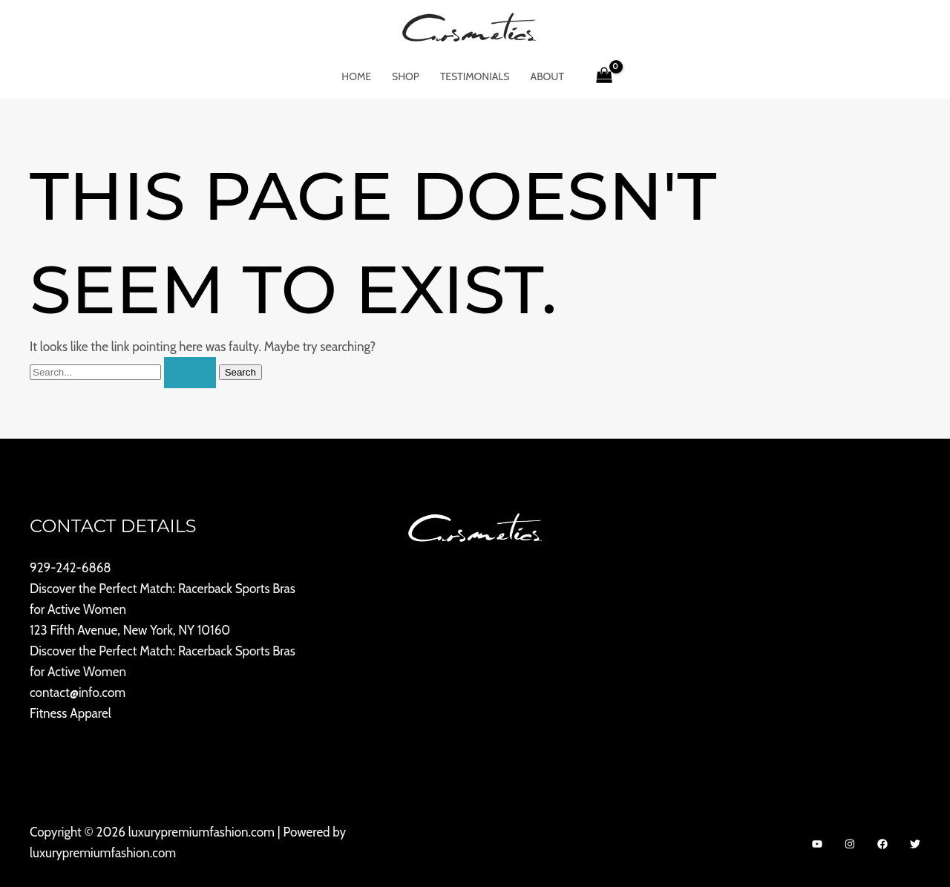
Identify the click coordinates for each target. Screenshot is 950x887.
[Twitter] (915, 844)
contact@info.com (77, 692)
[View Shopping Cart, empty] (604, 76)
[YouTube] (817, 844)
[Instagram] (850, 844)
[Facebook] (882, 844)
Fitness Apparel (70, 713)
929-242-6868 (70, 567)
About (547, 76)
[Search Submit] (190, 372)
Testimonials (475, 76)
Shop (405, 76)
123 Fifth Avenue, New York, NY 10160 (130, 630)
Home (356, 76)
